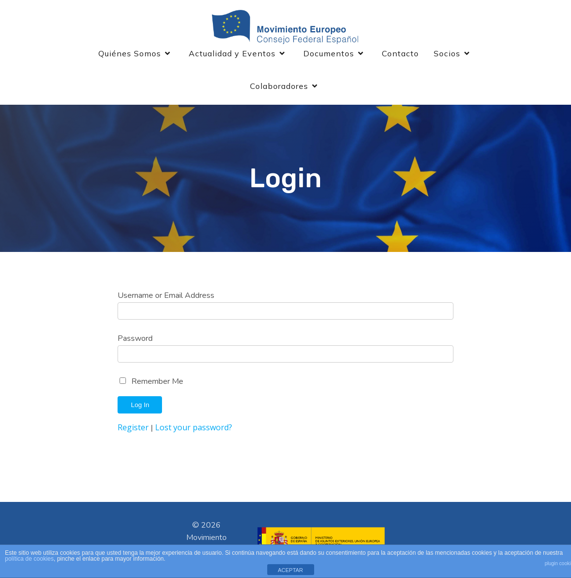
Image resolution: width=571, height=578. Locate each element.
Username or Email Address (166, 295)
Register (133, 427)
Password (135, 338)
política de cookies (29, 558)
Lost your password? (193, 427)
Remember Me (157, 381)
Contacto (400, 53)
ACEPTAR (290, 570)
